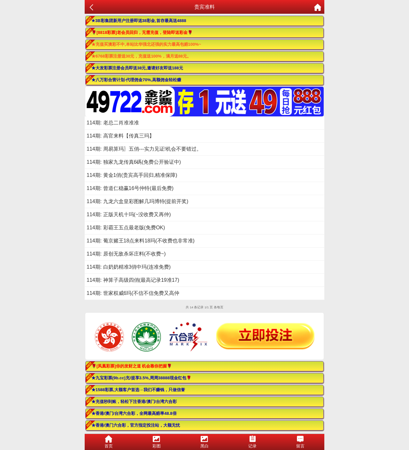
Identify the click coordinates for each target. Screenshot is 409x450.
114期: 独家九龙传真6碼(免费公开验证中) (134, 162)
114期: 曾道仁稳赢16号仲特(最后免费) (130, 188)
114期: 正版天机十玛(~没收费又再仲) (129, 214)
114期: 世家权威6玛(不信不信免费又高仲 (133, 293)
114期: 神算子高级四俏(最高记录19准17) (133, 280)
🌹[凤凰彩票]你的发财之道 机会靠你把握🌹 (131, 366)
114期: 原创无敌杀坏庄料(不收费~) (126, 254)
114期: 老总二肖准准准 (113, 122)
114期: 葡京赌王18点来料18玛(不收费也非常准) (141, 240)
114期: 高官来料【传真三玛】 (120, 135)
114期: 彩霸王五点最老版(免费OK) (126, 227)
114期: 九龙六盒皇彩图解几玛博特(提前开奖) (137, 201)
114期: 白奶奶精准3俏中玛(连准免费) (129, 267)
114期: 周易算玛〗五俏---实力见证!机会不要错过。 (144, 149)
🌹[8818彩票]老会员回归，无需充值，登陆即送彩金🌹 (142, 32)
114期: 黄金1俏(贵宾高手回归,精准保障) (132, 175)
